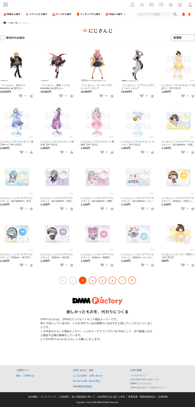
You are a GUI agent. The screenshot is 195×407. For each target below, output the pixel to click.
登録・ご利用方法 (25, 375)
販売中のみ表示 (15, 37)
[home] (5, 23)
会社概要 (32, 396)
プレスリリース (48, 396)
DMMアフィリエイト (141, 383)
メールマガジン (138, 375)
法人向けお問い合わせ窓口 (86, 381)
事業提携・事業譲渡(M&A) (141, 396)
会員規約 (64, 396)
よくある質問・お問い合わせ (88, 375)
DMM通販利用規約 (82, 386)
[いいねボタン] (20, 96)
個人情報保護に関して (83, 396)
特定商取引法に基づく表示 (111, 396)
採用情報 (163, 396)
